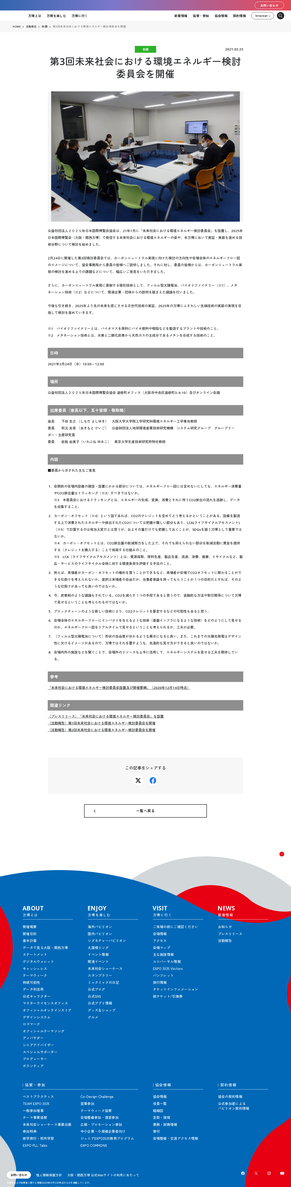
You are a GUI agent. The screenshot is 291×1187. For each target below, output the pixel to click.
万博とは (34, 15)
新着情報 (180, 15)
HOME (17, 26)
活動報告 (32, 26)
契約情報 (239, 15)
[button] (277, 865)
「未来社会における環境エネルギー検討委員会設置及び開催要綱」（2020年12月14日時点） (119, 687)
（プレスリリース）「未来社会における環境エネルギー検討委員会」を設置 (106, 716)
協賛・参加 (201, 15)
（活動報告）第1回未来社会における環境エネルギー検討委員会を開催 (102, 723)
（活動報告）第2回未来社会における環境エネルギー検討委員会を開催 (102, 730)
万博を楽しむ (56, 15)
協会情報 (221, 15)
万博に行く (80, 15)
